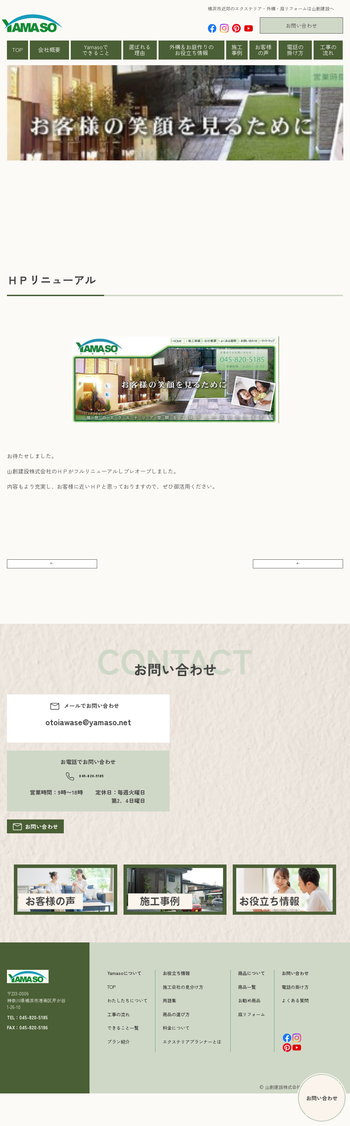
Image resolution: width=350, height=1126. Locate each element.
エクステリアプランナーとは (192, 1074)
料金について (176, 1060)
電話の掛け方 (295, 50)
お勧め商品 (249, 1033)
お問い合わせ (301, 25)
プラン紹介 (118, 1074)
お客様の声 (263, 50)
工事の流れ (328, 50)
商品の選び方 (176, 1046)
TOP (17, 49)
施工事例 (236, 50)
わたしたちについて (127, 1033)
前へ (52, 570)
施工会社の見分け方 (183, 1019)
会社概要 (49, 49)
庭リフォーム (251, 1046)
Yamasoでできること (96, 50)
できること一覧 (123, 1060)
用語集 (169, 1033)
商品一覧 (247, 1019)
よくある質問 (295, 1033)
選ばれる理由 (140, 50)
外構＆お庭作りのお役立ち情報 (191, 50)
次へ (298, 570)
